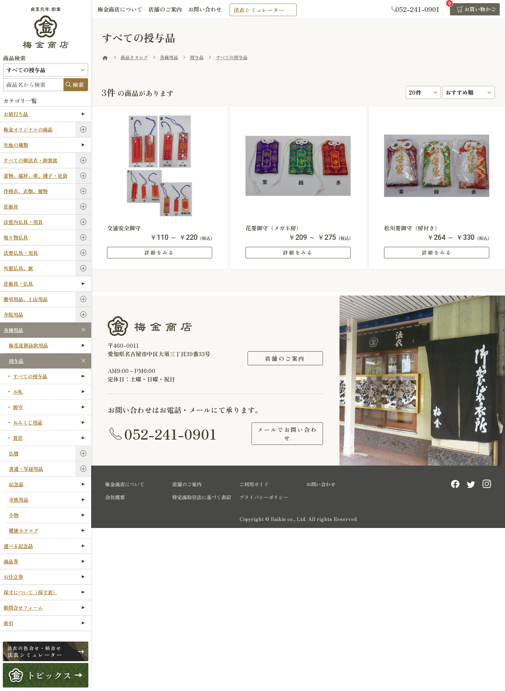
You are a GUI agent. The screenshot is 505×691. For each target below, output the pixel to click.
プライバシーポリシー (263, 495)
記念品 (47, 484)
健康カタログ (47, 530)
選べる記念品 (44, 545)
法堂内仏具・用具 (23, 221)
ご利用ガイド (254, 482)
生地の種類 (44, 144)
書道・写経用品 (26, 468)
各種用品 (13, 329)
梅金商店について (120, 9)
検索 (78, 84)
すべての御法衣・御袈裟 (31, 160)
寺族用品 (47, 499)
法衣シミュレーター (262, 10)
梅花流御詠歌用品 (47, 345)
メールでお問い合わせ (285, 433)
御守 (49, 407)
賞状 (49, 437)
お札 (49, 391)
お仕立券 (44, 576)
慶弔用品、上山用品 (26, 299)
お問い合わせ (207, 9)
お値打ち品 (44, 113)
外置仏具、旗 (18, 268)
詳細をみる (159, 252)
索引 (44, 622)
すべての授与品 (49, 376)
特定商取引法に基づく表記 (201, 495)
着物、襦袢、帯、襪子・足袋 (35, 175)
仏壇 (14, 453)
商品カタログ (134, 57)
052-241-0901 (170, 433)
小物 (47, 515)
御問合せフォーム (44, 607)
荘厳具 (11, 206)
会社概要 (115, 495)
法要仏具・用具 (21, 252)
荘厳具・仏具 (44, 283)
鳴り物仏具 (16, 237)
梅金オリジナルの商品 (28, 129)
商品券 (44, 561)
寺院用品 (13, 314)
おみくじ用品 (49, 422)
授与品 (16, 360)
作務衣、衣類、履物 (26, 191)
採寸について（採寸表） (44, 592)
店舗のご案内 (167, 9)
